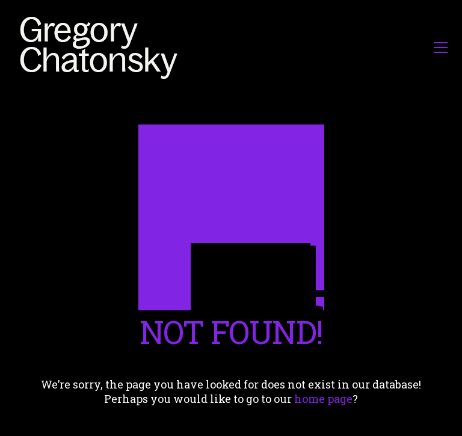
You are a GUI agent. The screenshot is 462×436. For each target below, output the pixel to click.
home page (323, 398)
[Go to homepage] (101, 47)
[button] (441, 47)
